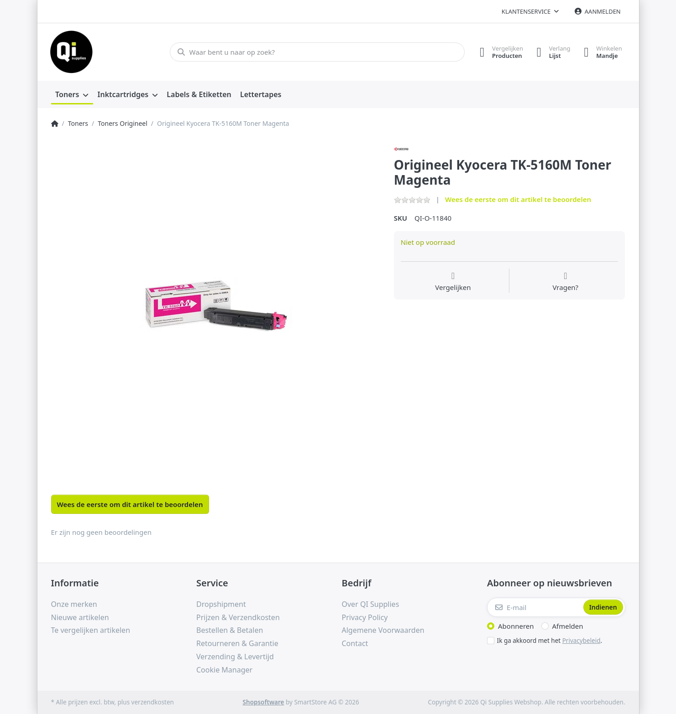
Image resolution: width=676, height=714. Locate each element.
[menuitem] (72, 94)
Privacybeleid (581, 640)
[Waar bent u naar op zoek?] (317, 52)
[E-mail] (534, 607)
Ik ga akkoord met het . (550, 640)
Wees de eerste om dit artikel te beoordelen (518, 199)
